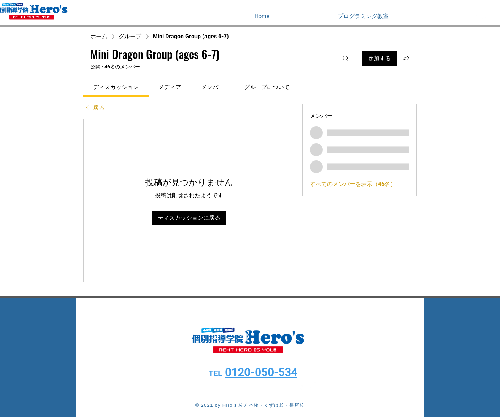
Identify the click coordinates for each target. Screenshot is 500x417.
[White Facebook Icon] (475, 16)
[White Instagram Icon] (485, 16)
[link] (116, 87)
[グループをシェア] (406, 58)
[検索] (346, 58)
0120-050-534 (261, 372)
